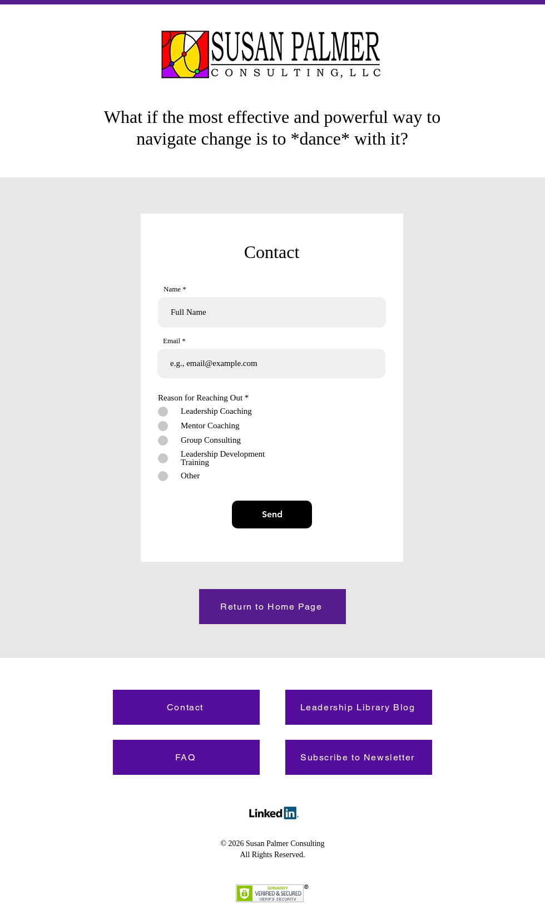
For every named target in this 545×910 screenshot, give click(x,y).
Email (171, 340)
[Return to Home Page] (272, 606)
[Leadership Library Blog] (358, 707)
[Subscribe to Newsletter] (358, 757)
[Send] (272, 514)
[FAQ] (186, 757)
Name (172, 289)
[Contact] (186, 707)
